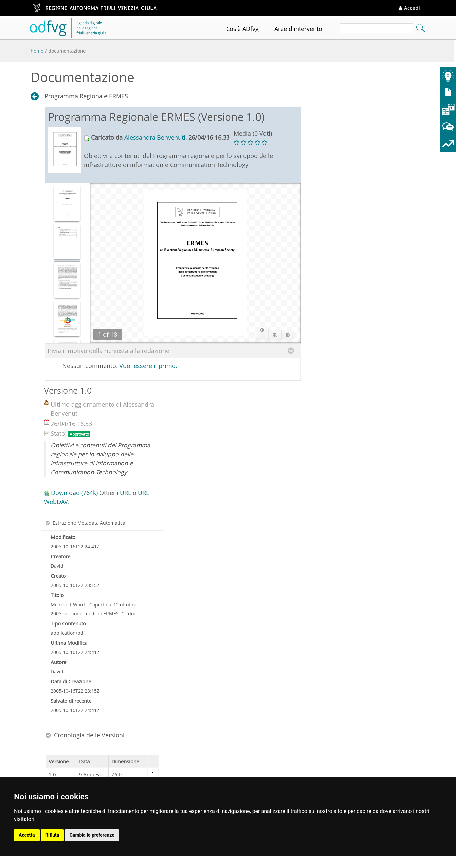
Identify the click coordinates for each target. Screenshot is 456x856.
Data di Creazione (71, 681)
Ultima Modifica (69, 642)
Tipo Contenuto (68, 623)
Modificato (63, 537)
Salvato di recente (71, 700)
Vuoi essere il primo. (148, 366)
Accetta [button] (27, 835)
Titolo (57, 595)
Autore (58, 662)
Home (37, 51)
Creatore (60, 556)
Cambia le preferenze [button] (92, 835)
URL (125, 493)
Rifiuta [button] (52, 835)
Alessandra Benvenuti (154, 137)
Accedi (409, 8)
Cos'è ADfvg (242, 29)
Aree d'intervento (298, 29)
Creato (58, 575)
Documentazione (67, 51)
